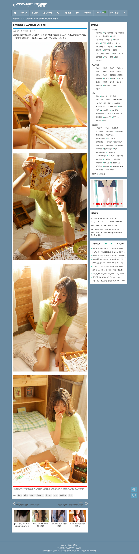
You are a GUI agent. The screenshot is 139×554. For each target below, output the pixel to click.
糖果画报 (99, 78)
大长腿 (48, 495)
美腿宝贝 (104, 96)
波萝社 (113, 36)
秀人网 (98, 68)
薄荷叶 (115, 85)
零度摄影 (99, 57)
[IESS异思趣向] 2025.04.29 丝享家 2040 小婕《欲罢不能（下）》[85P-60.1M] (109, 263)
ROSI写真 (116, 103)
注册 (117, 13)
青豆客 (103, 43)
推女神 (98, 36)
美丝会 (106, 166)
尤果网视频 (111, 152)
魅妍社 (98, 75)
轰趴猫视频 (99, 170)
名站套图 (35, 13)
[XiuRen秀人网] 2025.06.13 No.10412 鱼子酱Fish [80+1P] (109, 255)
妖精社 (108, 100)
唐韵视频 (99, 163)
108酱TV (99, 128)
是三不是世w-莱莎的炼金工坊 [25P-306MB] (107, 277)
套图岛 (17, 31)
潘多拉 (108, 54)
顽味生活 (107, 85)
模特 (77, 13)
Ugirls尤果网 (119, 33)
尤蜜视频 (99, 159)
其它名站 (99, 61)
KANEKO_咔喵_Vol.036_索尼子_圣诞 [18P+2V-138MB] (109, 266)
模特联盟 (99, 85)
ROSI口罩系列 (101, 106)
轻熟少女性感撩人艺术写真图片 (27, 505)
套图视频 (68, 13)
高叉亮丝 (113, 96)
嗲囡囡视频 (99, 135)
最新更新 (87, 13)
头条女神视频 (115, 163)
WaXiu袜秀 (105, 110)
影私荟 (112, 82)
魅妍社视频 (109, 145)
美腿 (104, 120)
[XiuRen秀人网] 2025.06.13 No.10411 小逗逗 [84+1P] (109, 252)
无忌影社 (99, 50)
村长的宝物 (99, 40)
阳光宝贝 (107, 50)
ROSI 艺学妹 (112, 106)
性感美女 (63, 495)
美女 (32, 495)
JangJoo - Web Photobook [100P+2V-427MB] (106, 222)
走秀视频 (99, 166)
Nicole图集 (114, 110)
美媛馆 (112, 71)
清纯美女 (29, 19)
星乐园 (119, 82)
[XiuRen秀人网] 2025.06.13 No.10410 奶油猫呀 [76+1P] (109, 248)
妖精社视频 (116, 159)
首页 (15, 13)
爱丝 (97, 96)
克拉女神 (111, 47)
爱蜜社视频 (120, 131)
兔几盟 (120, 78)
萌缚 (114, 54)
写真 (55, 495)
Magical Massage (117, 166)
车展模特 (103, 174)
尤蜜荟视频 (109, 131)
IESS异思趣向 (117, 100)
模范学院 (113, 75)
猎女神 (118, 43)
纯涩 (115, 149)
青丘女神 (116, 117)
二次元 (108, 113)
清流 (116, 57)
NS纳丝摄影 (100, 113)
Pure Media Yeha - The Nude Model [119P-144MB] (108, 229)
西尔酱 (121, 54)
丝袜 (58, 13)
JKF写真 (111, 156)
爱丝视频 (99, 149)
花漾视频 (109, 142)
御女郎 (120, 75)
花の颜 (105, 75)
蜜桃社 (105, 71)
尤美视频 (107, 159)
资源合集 (95, 174)
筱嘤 (97, 110)
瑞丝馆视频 (99, 142)
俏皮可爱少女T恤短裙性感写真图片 (70, 505)
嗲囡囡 (98, 82)
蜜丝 (120, 106)
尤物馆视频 (118, 142)
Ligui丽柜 (99, 103)
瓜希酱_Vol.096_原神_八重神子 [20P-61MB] (107, 270)
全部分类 (23, 13)
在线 (101, 12)
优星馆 (106, 78)
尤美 (97, 43)
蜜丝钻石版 (99, 100)
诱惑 (26, 495)
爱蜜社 (119, 71)
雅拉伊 (116, 40)
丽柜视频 (107, 103)
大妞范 (106, 163)
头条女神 (106, 36)
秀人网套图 (47, 13)
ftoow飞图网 (100, 54)
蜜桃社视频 (99, 145)
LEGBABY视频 (101, 156)
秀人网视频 (99, 131)
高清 (70, 495)
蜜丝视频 (115, 128)
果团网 (115, 50)
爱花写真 (99, 117)
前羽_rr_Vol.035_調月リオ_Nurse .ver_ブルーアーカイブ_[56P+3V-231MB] (109, 274)
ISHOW (98, 120)
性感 (20, 495)
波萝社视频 (120, 145)
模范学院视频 (100, 138)
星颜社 (98, 71)
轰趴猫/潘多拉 (100, 47)
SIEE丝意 (107, 117)
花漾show (120, 68)
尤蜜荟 (105, 68)
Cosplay (119, 47)
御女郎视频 (109, 135)
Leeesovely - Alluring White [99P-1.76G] (105, 218)
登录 (111, 13)
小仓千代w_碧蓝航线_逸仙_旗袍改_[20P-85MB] (108, 281)
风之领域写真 (118, 113)
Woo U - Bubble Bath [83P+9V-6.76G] (104, 225)
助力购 (98, 89)
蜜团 (111, 57)
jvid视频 (107, 128)
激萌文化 (109, 40)
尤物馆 (105, 82)
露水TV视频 (110, 170)
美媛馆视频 (111, 138)
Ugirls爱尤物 (108, 33)
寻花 (105, 57)
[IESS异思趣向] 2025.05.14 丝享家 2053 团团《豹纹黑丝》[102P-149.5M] (109, 259)
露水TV (110, 43)
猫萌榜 (113, 78)
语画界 (112, 68)
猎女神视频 (108, 149)
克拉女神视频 (100, 152)
